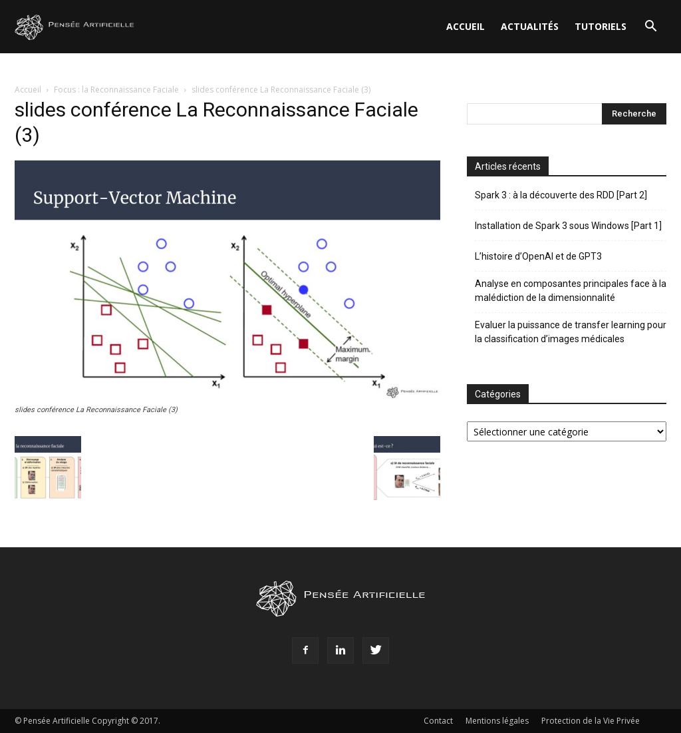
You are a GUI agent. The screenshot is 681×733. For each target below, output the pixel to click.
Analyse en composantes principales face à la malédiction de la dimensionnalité (570, 290)
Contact (438, 720)
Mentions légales (497, 720)
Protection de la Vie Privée (590, 720)
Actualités (530, 26)
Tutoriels (600, 26)
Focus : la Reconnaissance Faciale (116, 89)
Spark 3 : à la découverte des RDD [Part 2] (561, 195)
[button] (650, 27)
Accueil (465, 26)
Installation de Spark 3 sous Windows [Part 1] (568, 225)
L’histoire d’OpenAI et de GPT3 (538, 256)
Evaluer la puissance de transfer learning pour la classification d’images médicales (570, 332)
